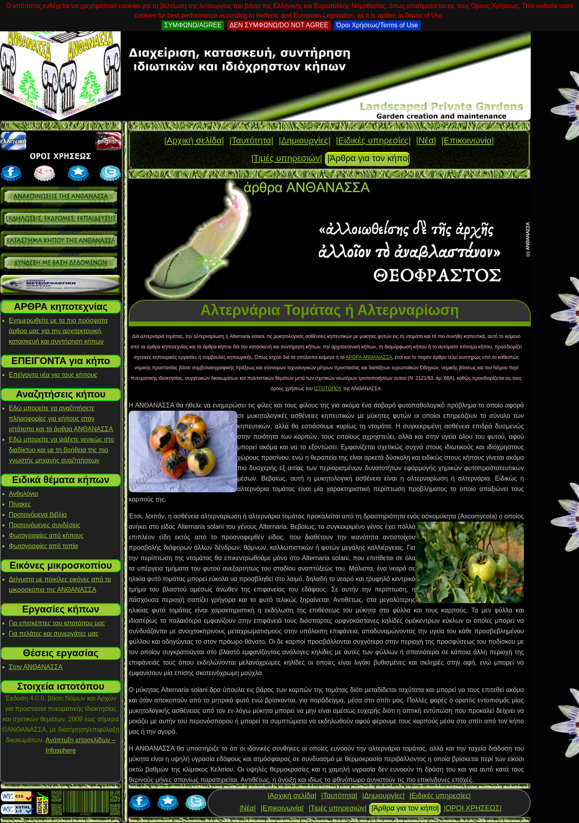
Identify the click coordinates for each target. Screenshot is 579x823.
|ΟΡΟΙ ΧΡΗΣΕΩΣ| (472, 808)
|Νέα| (426, 140)
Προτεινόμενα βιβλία (38, 514)
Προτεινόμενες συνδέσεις (44, 525)
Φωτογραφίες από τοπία (43, 546)
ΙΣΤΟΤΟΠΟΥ (328, 388)
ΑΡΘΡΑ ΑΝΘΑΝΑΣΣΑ (369, 357)
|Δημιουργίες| (305, 140)
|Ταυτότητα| (251, 140)
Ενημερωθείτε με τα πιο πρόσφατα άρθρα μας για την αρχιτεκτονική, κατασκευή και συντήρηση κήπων (58, 331)
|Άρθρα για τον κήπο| (368, 158)
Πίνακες (20, 504)
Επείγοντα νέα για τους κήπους (53, 374)
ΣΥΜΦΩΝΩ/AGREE (193, 25)
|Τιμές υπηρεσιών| (286, 158)
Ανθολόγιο (23, 493)
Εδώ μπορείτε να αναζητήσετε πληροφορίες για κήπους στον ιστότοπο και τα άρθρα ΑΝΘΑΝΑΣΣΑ (61, 418)
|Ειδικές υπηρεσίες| (373, 140)
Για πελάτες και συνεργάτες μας (54, 633)
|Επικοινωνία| (467, 140)
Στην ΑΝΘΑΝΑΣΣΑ (36, 666)
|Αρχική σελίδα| (194, 140)
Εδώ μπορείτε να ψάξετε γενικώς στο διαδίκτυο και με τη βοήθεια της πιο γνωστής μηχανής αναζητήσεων (61, 450)
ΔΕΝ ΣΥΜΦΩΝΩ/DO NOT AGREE (279, 25)
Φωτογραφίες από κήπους (46, 535)
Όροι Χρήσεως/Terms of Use (377, 25)
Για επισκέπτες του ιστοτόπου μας (57, 623)
